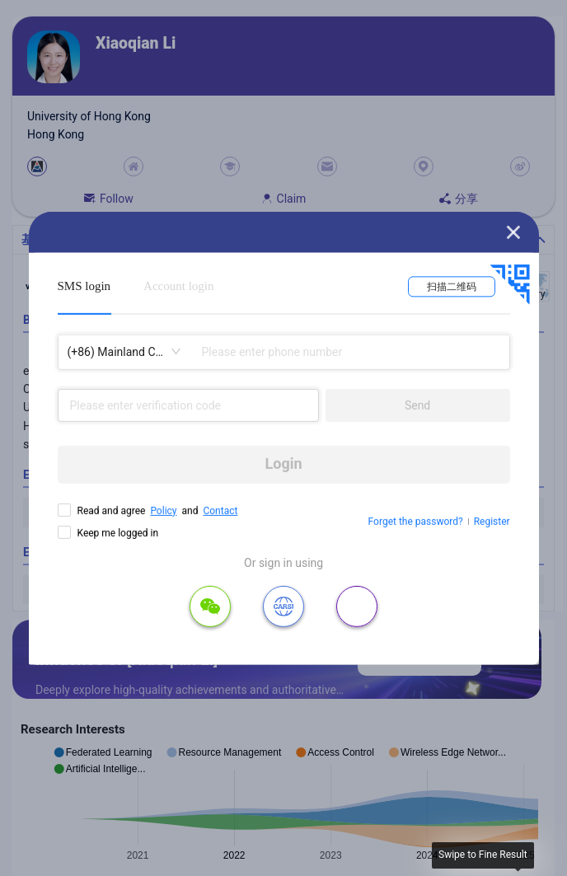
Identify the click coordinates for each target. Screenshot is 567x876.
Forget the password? (415, 521)
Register (492, 521)
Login (283, 463)
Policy (163, 510)
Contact (220, 510)
